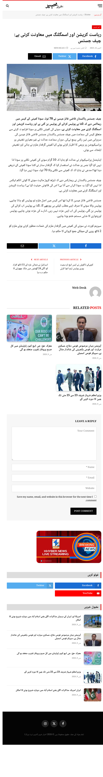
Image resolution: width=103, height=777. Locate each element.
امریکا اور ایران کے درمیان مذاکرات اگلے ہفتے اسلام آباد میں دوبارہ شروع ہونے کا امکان (42, 618)
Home (85, 15)
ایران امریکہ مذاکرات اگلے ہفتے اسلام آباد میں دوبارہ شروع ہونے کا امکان (45, 690)
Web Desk (77, 288)
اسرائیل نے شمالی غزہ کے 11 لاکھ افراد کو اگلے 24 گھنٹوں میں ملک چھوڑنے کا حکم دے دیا (27, 269)
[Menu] (97, 6)
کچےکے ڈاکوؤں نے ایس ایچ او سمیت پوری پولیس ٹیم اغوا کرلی (74, 267)
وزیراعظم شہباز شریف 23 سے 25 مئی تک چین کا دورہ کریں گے (77, 397)
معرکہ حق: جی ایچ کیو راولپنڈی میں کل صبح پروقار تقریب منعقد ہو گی (28, 348)
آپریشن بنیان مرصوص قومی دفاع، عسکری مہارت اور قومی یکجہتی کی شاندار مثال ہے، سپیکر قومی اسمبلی (77, 349)
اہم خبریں (94, 27)
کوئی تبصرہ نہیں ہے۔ (76, 48)
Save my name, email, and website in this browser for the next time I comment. (54, 499)
